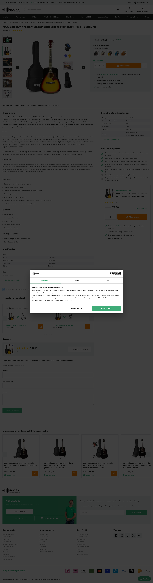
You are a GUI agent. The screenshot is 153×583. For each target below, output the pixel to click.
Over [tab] (107, 280)
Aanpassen (76, 308)
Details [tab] (76, 280)
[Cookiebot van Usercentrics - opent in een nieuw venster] (112, 273)
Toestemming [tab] (45, 280)
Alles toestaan (106, 308)
